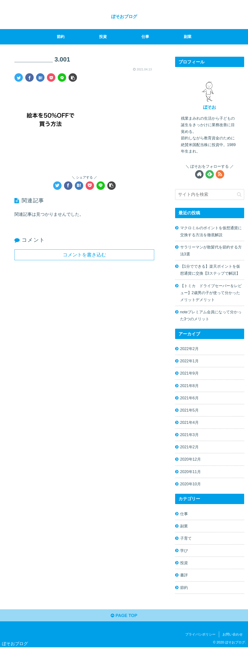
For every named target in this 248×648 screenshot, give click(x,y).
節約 (184, 587)
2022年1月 (189, 361)
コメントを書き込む (84, 254)
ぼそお (209, 107)
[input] (209, 194)
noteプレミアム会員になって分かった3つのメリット (211, 315)
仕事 (184, 514)
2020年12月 (190, 459)
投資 (184, 563)
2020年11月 (190, 471)
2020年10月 (190, 484)
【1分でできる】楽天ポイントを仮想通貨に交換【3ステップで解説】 (210, 269)
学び (184, 550)
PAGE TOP (124, 615)
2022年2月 (189, 348)
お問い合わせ (233, 634)
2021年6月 (189, 398)
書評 (184, 575)
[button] (239, 194)
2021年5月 (189, 410)
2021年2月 (189, 447)
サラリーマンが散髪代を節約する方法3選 (211, 250)
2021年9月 (189, 373)
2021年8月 (189, 385)
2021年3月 (189, 434)
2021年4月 (189, 422)
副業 (184, 526)
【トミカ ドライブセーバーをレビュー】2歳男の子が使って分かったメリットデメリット (211, 293)
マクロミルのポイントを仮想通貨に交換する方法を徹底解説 (211, 231)
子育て (186, 538)
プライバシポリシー (200, 634)
